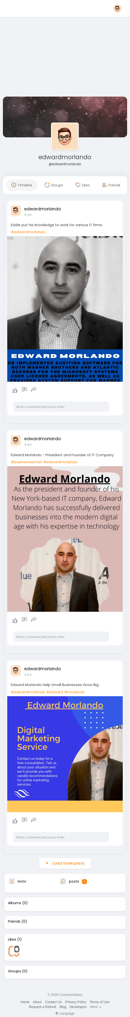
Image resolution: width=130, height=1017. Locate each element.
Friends (14, 921)
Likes (12, 939)
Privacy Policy (75, 1002)
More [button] (95, 1007)
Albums (14, 903)
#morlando (74, 692)
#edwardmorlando (28, 231)
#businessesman (26, 461)
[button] (117, 8)
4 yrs (28, 214)
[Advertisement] (64, 58)
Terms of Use (99, 1002)
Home (25, 1002)
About (37, 1002)
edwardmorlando (64, 157)
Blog (62, 1007)
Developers (78, 1007)
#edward (54, 692)
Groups (14, 971)
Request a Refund (42, 1007)
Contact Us (53, 1002)
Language (64, 1013)
